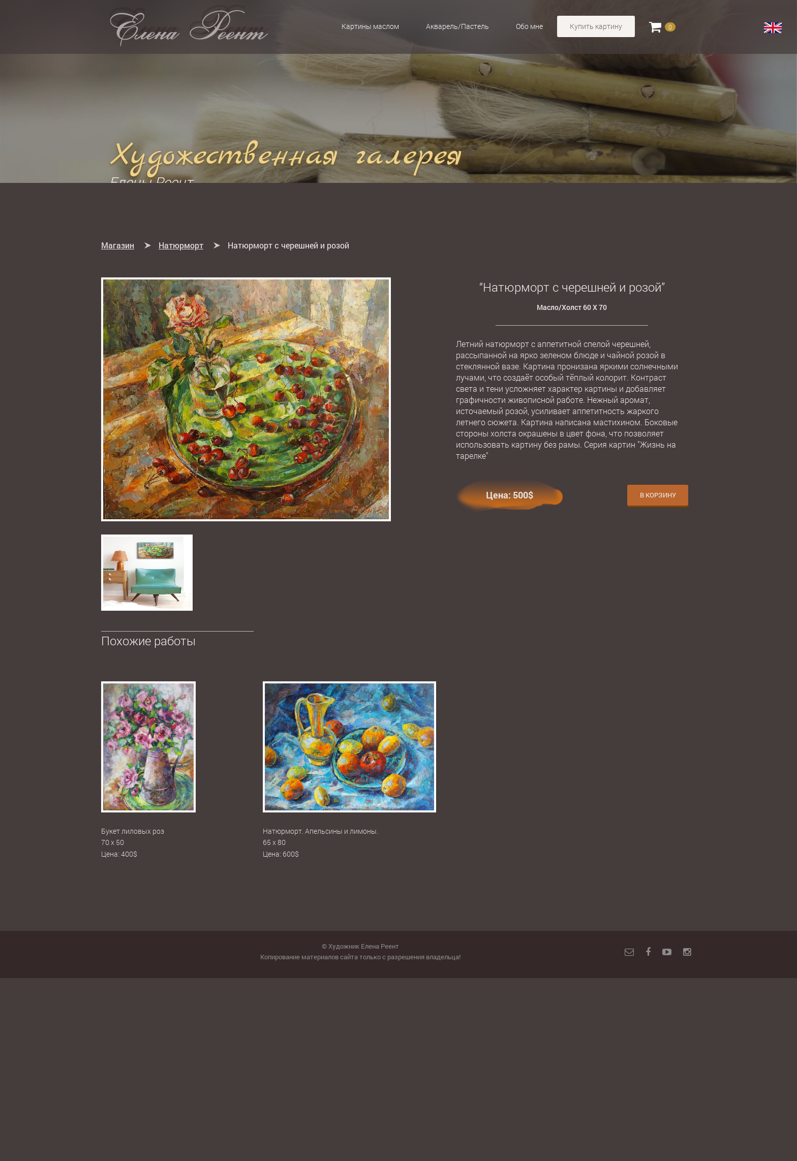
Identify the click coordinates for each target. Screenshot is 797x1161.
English (773, 28)
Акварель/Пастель (457, 26)
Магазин (117, 428)
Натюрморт (181, 428)
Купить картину (596, 26)
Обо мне (529, 26)
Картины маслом (370, 26)
